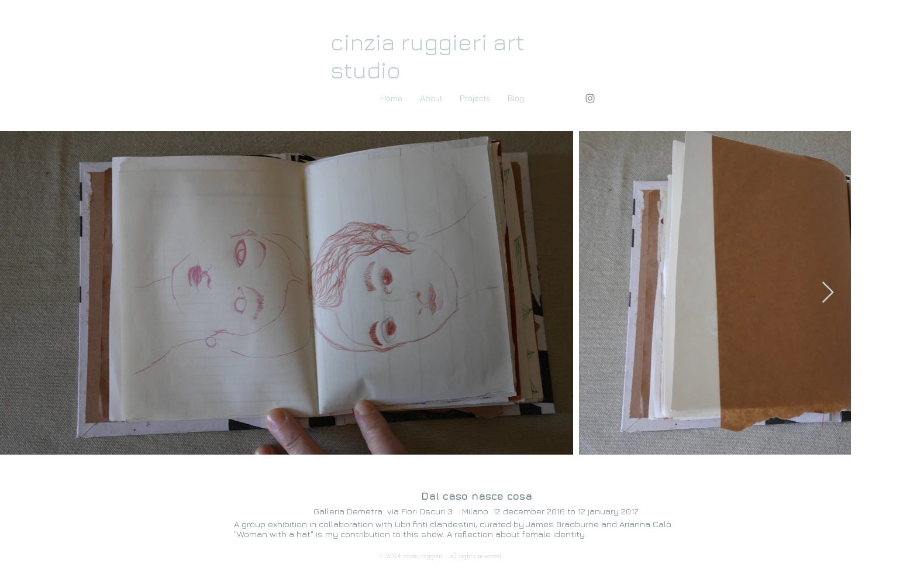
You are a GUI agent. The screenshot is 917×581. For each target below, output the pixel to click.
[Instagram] (590, 98)
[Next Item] (828, 292)
